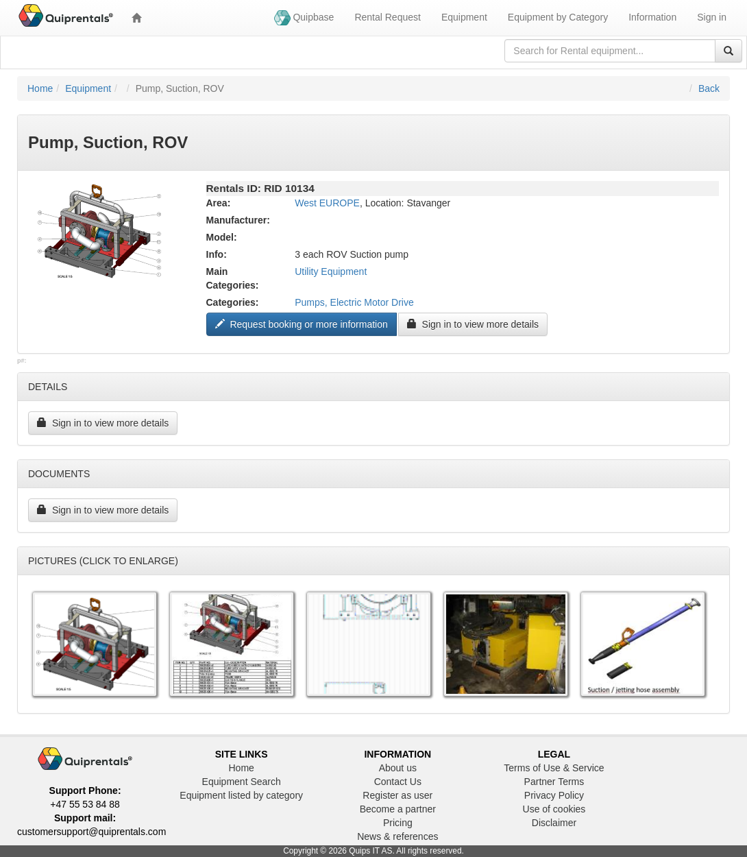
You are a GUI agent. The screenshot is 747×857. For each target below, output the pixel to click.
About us (398, 767)
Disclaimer (554, 822)
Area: (218, 202)
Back (709, 88)
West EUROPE (327, 202)
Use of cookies (554, 809)
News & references (397, 836)
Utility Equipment (331, 271)
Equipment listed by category (241, 795)
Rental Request (387, 17)
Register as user (397, 795)
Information (652, 17)
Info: (216, 254)
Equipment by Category (558, 17)
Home (40, 88)
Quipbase (304, 17)
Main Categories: (232, 278)
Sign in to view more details (473, 324)
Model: (221, 237)
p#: (22, 360)
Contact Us (397, 781)
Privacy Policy (554, 795)
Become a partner (398, 809)
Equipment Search (241, 781)
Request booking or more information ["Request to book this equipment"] (301, 324)
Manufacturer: (238, 220)
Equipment (464, 17)
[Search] (728, 50)
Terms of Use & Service (554, 767)
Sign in (711, 17)
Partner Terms (554, 781)
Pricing (398, 822)
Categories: (232, 302)
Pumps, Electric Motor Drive (354, 302)
